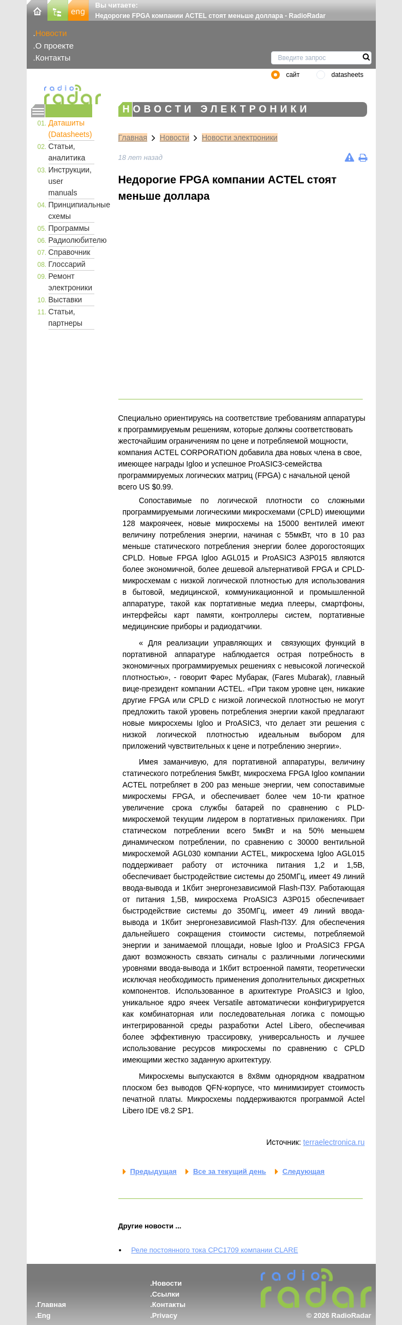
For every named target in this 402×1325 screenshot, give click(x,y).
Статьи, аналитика (67, 152)
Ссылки (165, 1294)
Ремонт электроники (71, 282)
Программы (69, 228)
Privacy (164, 1315)
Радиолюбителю (71, 240)
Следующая (304, 1171)
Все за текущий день (229, 1171)
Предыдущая (153, 1171)
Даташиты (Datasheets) (70, 128)
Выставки (65, 299)
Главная (132, 137)
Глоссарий (67, 264)
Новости (51, 33)
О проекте (54, 45)
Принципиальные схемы (71, 210)
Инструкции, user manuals (70, 181)
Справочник (70, 252)
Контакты (53, 57)
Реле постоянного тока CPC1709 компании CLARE (214, 1250)
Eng (44, 1315)
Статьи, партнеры (66, 317)
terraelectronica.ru (334, 1142)
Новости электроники (240, 137)
